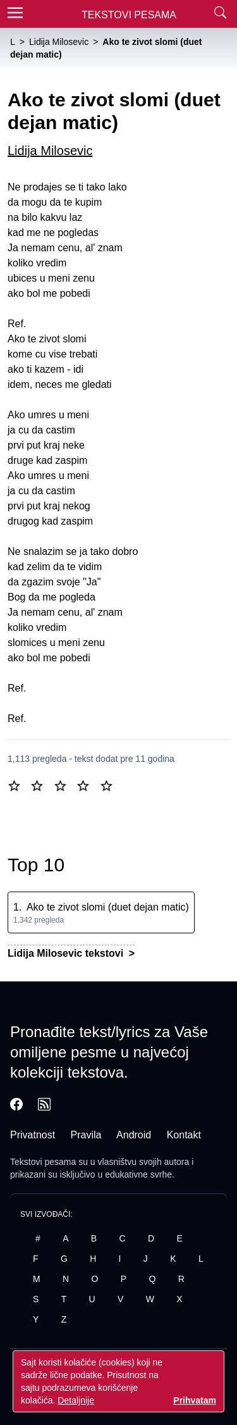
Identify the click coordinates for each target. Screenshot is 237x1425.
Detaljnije (76, 1400)
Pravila (86, 1134)
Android (133, 1134)
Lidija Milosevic (50, 151)
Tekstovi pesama (43, 1162)
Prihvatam (194, 1400)
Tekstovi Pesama (129, 14)
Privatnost (32, 1134)
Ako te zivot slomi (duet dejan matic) (108, 907)
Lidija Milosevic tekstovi (67, 953)
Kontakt (184, 1134)
